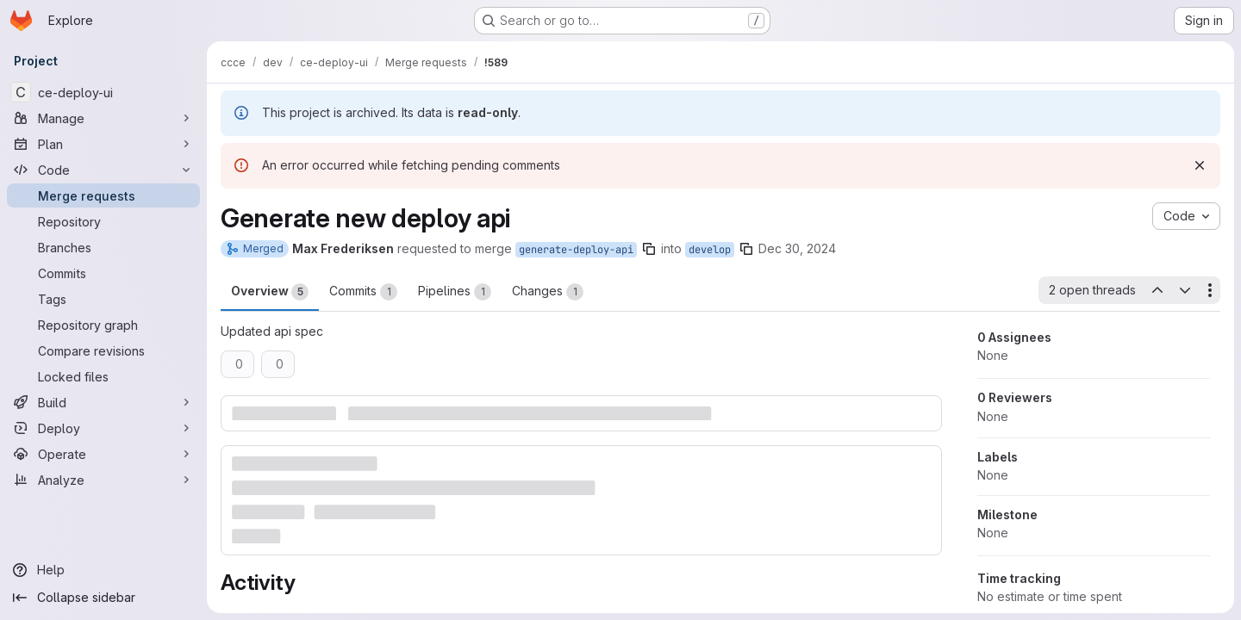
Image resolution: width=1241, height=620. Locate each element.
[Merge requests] (103, 195)
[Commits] (103, 273)
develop (710, 250)
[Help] (103, 570)
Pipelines (454, 292)
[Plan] (103, 144)
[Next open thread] (1185, 290)
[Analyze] (103, 480)
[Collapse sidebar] (103, 598)
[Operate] (103, 454)
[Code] (103, 170)
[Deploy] (103, 428)
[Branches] (103, 247)
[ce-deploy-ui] (103, 92)
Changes (547, 292)
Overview (270, 292)
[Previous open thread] (1156, 290)
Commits (363, 292)
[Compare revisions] (103, 350)
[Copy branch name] (649, 249)
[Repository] (103, 221)
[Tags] (103, 299)
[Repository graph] (103, 325)
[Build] (103, 402)
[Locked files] (103, 376)
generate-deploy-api (576, 250)
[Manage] (103, 118)
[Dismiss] (1199, 165)
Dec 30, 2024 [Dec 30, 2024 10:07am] (797, 248)
